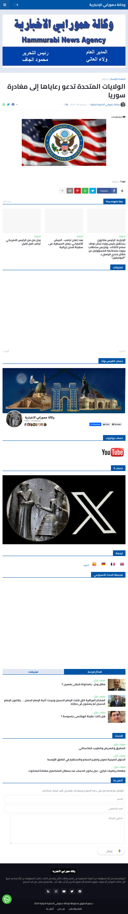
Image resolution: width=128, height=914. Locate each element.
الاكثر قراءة (95, 671)
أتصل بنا (50, 909)
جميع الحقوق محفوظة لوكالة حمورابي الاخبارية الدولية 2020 (63, 903)
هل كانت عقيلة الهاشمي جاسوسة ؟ (83, 716)
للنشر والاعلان (75, 909)
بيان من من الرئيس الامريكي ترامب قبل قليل (23, 241)
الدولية (105, 79)
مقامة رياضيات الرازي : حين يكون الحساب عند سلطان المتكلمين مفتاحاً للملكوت (76, 771)
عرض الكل (7, 201)
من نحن (61, 909)
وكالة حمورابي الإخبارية (107, 5)
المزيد (86, 565)
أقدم (6, 351)
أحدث (121, 351)
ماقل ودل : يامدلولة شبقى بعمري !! (83, 684)
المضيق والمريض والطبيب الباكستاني (102, 748)
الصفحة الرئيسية (117, 79)
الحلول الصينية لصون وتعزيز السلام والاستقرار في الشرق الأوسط (86, 759)
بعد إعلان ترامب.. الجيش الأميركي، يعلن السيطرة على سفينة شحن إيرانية (65, 243)
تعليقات (33, 671)
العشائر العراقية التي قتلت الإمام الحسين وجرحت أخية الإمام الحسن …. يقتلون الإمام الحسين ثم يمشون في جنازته (54, 702)
